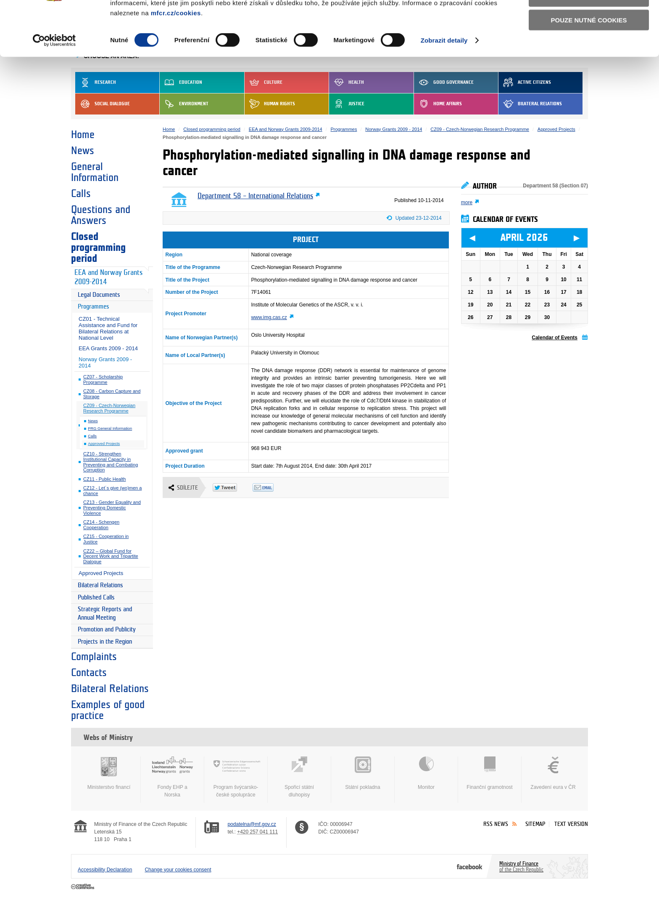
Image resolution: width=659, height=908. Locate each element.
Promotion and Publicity (107, 629)
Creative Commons (83, 887)
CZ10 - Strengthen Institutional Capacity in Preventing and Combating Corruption (110, 461)
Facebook (469, 866)
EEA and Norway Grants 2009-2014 (108, 277)
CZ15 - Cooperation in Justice (106, 539)
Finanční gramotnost (490, 773)
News (82, 151)
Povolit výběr (588, 44)
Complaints (94, 657)
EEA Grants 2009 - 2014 (108, 348)
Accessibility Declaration (105, 870)
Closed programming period (98, 248)
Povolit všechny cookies (588, 20)
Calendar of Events (554, 338)
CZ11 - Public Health (104, 479)
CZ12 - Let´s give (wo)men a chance (112, 490)
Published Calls (96, 597)
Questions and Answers (100, 215)
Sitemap (535, 824)
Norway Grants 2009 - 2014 (105, 362)
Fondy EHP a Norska (172, 777)
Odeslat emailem (273, 487)
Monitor (426, 773)
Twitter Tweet (233, 487)
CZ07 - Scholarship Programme (103, 379)
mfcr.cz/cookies (176, 60)
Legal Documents (99, 295)
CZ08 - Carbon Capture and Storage (111, 394)
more (466, 202)
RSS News (495, 824)
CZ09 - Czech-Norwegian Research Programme (109, 408)
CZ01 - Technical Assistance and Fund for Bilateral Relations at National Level (108, 328)
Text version (571, 824)
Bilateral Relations (100, 585)
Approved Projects (104, 444)
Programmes (93, 307)
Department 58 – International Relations (255, 196)
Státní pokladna (363, 773)
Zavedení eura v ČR (553, 773)
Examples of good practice (108, 710)
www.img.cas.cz (269, 317)
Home (83, 135)
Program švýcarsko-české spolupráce (236, 777)
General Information (95, 172)
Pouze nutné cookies (589, 68)
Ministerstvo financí (109, 773)
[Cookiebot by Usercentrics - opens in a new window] (54, 88)
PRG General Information (110, 428)
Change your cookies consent (178, 870)
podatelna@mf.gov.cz (251, 824)
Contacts (89, 673)
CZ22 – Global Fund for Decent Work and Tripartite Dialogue (110, 556)
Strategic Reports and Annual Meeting (105, 613)
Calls (81, 194)
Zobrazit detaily (444, 88)
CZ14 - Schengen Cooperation (101, 524)
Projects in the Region (105, 642)
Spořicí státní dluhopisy (299, 777)
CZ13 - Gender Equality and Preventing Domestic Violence (112, 507)
